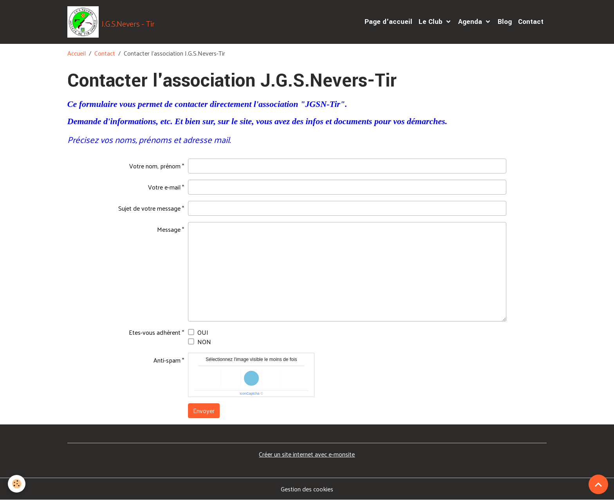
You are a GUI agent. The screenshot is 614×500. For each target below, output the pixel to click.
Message (169, 229)
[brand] (111, 22)
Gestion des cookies (307, 489)
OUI (202, 332)
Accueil (76, 53)
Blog (505, 22)
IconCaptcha (250, 393)
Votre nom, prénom (155, 165)
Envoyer (204, 410)
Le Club (431, 22)
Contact (531, 22)
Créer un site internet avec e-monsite (307, 454)
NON (204, 342)
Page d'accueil (388, 22)
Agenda (471, 22)
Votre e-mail (164, 187)
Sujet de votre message (149, 208)
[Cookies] (16, 484)
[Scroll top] (598, 484)
